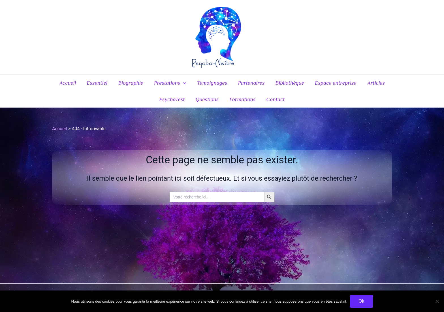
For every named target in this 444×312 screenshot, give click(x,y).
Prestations (170, 83)
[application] (183, 83)
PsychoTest (172, 99)
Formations (242, 99)
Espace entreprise (336, 83)
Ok (361, 301)
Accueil (67, 83)
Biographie (130, 83)
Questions (207, 99)
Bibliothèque (290, 83)
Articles (376, 83)
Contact (275, 99)
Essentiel (97, 83)
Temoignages (212, 83)
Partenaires (251, 83)
